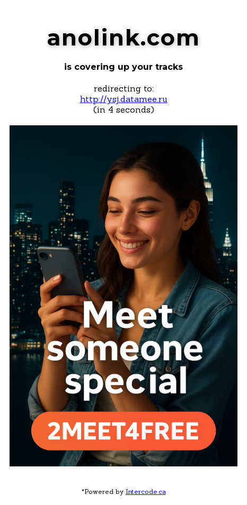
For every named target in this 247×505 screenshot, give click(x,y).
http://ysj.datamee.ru (123, 99)
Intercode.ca (146, 491)
